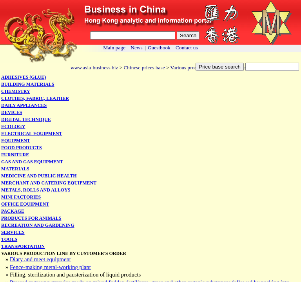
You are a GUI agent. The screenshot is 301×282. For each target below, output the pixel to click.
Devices (11, 112)
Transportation (23, 246)
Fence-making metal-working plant (50, 267)
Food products (21, 147)
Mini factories (21, 197)
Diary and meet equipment (40, 259)
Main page (114, 48)
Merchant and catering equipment (48, 183)
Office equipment (25, 204)
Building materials (27, 84)
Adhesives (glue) (23, 77)
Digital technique (26, 119)
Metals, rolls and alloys (36, 190)
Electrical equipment (31, 133)
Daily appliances (24, 105)
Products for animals (31, 218)
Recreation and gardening (37, 225)
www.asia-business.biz (94, 67)
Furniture (15, 154)
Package (12, 211)
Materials (15, 169)
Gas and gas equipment (32, 161)
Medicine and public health (39, 176)
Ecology (13, 126)
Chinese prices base (144, 67)
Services (13, 232)
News (136, 48)
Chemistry (15, 91)
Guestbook (159, 48)
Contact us (187, 48)
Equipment (15, 140)
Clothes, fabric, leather (35, 98)
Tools (9, 239)
